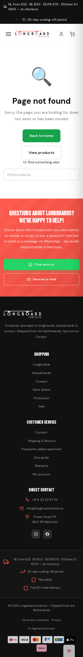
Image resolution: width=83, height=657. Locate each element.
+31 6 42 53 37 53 (45, 500)
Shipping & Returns (42, 441)
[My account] (63, 34)
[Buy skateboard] (41, 314)
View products (41, 152)
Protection (41, 398)
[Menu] (8, 34)
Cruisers (41, 381)
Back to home (41, 135)
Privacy (56, 620)
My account (41, 474)
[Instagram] (35, 534)
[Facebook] (47, 534)
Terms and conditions (35, 620)
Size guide (41, 458)
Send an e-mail (41, 279)
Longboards (41, 364)
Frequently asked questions (41, 449)
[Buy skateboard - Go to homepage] (32, 34)
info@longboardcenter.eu (45, 508)
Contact (41, 432)
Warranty (41, 466)
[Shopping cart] (74, 34)
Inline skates (41, 390)
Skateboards (41, 373)
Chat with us (41, 264)
